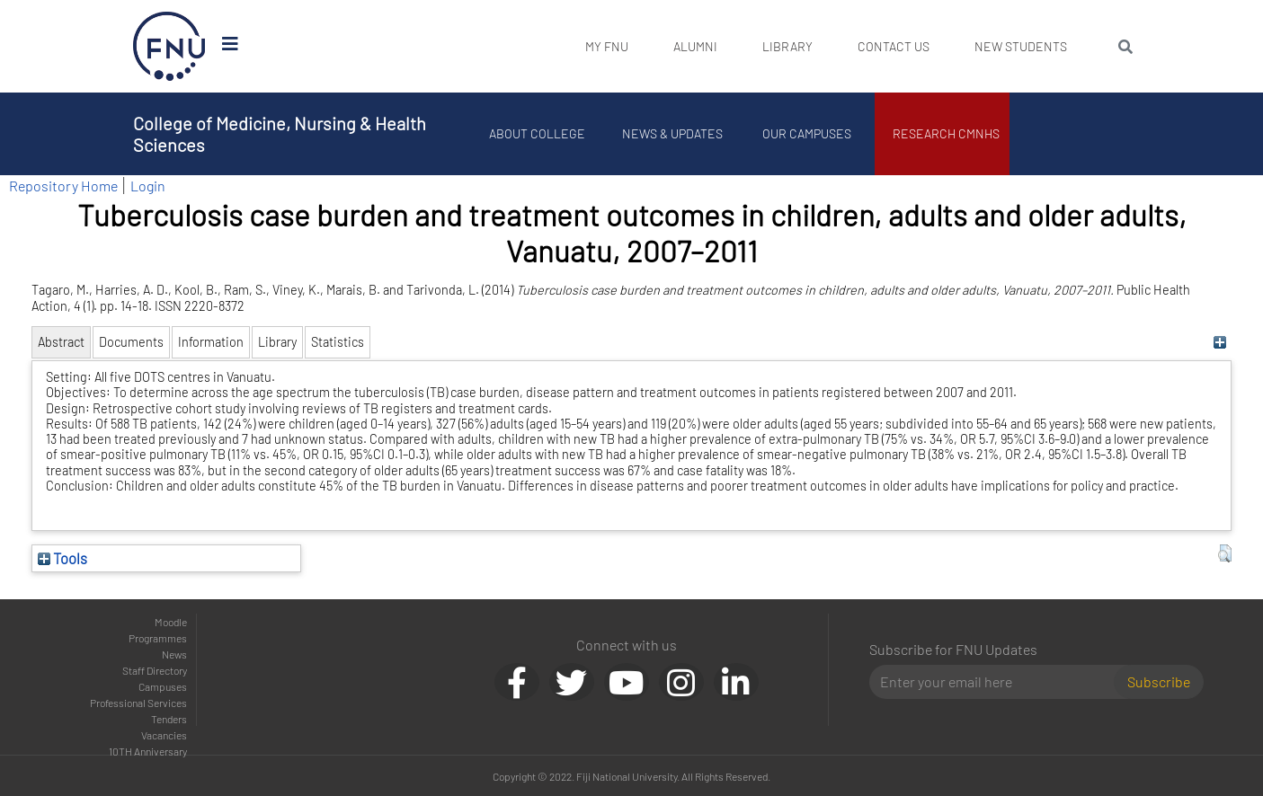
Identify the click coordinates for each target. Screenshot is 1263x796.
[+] (1220, 342)
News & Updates (672, 133)
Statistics (337, 341)
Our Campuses (806, 133)
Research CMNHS (946, 133)
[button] (1225, 553)
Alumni (695, 46)
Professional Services (138, 702)
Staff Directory (154, 670)
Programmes (158, 638)
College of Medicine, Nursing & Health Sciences (279, 133)
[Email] (999, 682)
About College (537, 133)
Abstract (61, 341)
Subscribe (1158, 681)
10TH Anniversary (148, 751)
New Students (1020, 46)
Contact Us (893, 46)
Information (211, 341)
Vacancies (164, 735)
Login (147, 185)
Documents (131, 341)
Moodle (171, 621)
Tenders (169, 718)
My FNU (606, 46)
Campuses (162, 686)
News (174, 654)
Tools (62, 558)
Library (787, 46)
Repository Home (63, 185)
